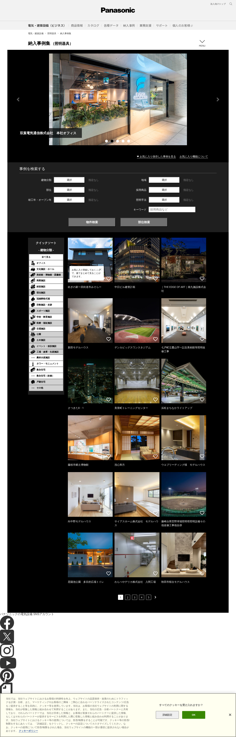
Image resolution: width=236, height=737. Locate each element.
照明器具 (51, 33)
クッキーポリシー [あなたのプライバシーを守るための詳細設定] (28, 730)
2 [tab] (112, 141)
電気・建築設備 (36, 33)
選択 (69, 180)
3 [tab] (118, 141)
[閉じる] (230, 715)
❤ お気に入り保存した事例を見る (156, 156)
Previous (18, 99)
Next (218, 99)
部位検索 (144, 222)
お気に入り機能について (194, 156)
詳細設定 (167, 714)
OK (193, 714)
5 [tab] (129, 141)
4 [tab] (123, 141)
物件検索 (92, 222)
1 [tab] (107, 141)
